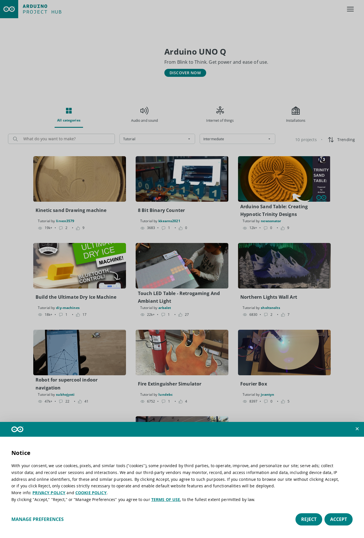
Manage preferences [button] (37, 519)
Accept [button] (338, 519)
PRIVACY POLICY (48, 492)
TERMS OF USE (165, 499)
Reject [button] (309, 519)
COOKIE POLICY (91, 492)
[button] (357, 429)
